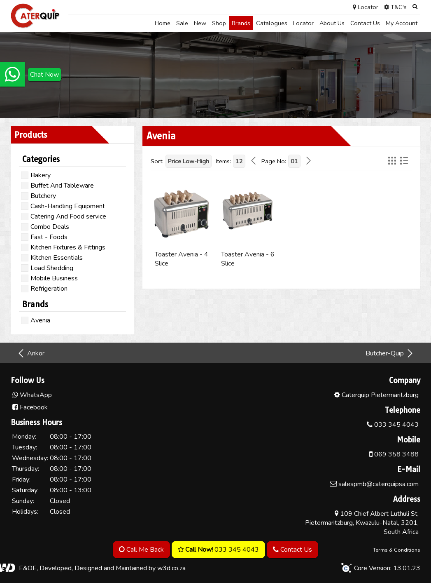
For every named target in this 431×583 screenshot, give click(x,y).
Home (162, 23)
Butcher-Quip (390, 353)
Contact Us (365, 23)
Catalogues (271, 23)
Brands (241, 23)
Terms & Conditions (396, 550)
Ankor (30, 353)
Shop (219, 23)
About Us (332, 23)
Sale (182, 23)
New (200, 23)
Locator (303, 23)
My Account (401, 23)
